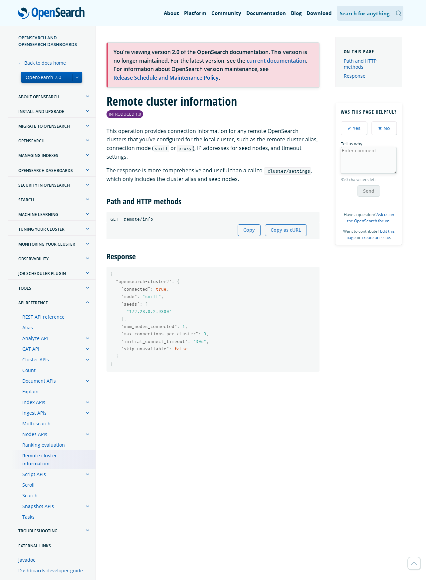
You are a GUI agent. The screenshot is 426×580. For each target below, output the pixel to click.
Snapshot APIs (38, 506)
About (171, 13)
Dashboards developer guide (50, 570)
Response (354, 76)
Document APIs (39, 381)
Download (319, 13)
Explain (30, 391)
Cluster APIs (35, 359)
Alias (27, 327)
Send (368, 191)
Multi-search (36, 423)
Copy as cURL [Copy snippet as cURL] (286, 230)
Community (226, 13)
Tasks (28, 517)
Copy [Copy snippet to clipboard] (249, 230)
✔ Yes (353, 128)
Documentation (266, 13)
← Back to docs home (42, 63)
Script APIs (34, 474)
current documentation (276, 60)
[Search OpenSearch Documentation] (370, 13)
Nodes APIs (34, 434)
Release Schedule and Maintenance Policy (166, 77)
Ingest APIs (34, 413)
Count (29, 370)
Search (30, 495)
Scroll (28, 485)
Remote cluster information (39, 459)
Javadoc (26, 560)
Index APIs (33, 402)
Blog (296, 13)
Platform (195, 13)
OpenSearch (53, 14)
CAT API (30, 349)
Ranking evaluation (43, 445)
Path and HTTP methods (360, 64)
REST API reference (43, 317)
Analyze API (35, 338)
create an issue (376, 237)
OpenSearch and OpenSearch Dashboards (47, 41)
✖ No (384, 128)
